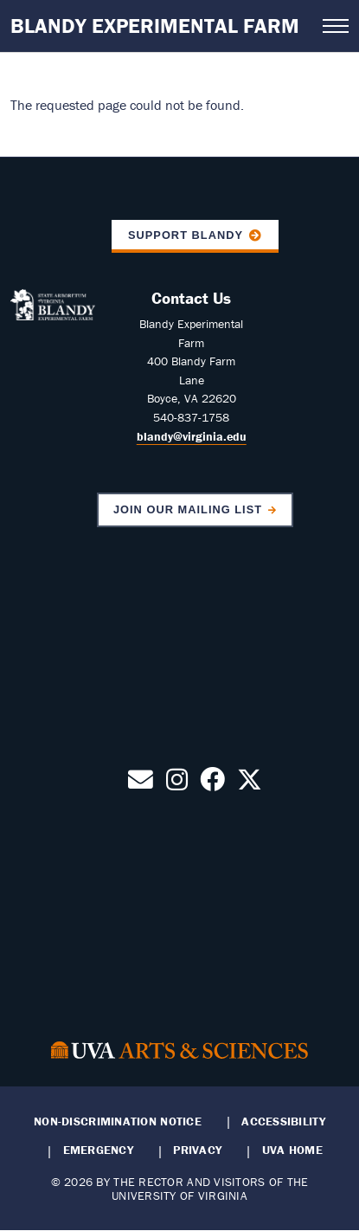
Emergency (98, 1150)
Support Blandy (185, 235)
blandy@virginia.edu (192, 436)
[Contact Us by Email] (140, 784)
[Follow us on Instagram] (177, 784)
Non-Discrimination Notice (118, 1121)
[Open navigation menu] (336, 26)
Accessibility (283, 1121)
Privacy (197, 1150)
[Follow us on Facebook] (212, 784)
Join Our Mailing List (187, 509)
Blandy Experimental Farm (154, 25)
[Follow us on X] (249, 784)
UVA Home (292, 1150)
